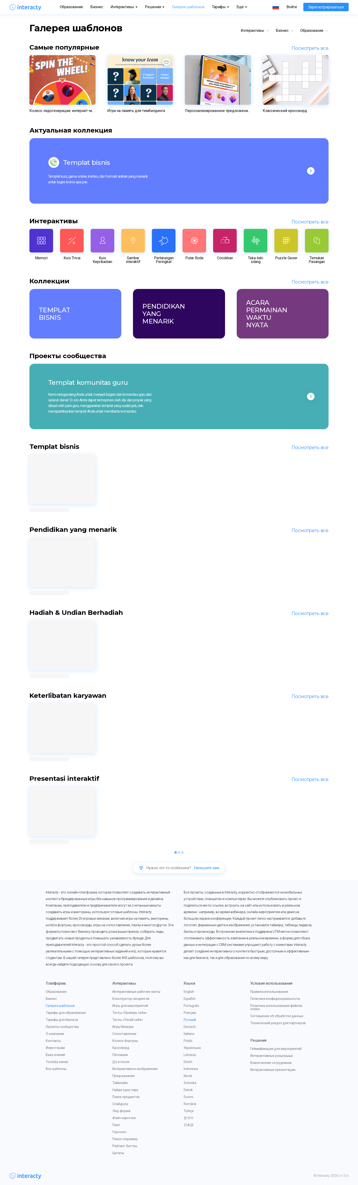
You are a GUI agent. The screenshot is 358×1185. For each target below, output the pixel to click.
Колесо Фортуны (125, 1041)
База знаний (55, 1055)
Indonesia (191, 1069)
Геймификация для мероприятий (275, 1049)
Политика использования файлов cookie (276, 1007)
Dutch (188, 1062)
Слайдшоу (120, 1104)
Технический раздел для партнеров (278, 1023)
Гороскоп (119, 1132)
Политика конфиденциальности (275, 999)
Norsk (188, 1076)
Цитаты (118, 1153)
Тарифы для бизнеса (62, 1020)
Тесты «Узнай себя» (127, 1020)
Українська (192, 1048)
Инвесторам (55, 1048)
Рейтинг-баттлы (124, 1146)
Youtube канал (57, 1062)
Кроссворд (120, 1048)
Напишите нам (206, 868)
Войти (291, 7)
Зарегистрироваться (326, 7)
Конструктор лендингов (130, 999)
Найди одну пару (125, 1090)
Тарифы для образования (66, 1013)
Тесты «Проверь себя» (129, 1013)
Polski (188, 1041)
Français (190, 1013)
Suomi (188, 1097)
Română (190, 1104)
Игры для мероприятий (130, 1006)
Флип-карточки (124, 1118)
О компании (55, 1034)
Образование (71, 7)
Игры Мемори (122, 1027)
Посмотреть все (310, 48)
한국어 (188, 1118)
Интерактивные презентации (272, 1070)
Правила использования (269, 992)
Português (191, 1006)
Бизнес (96, 7)
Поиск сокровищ (125, 1139)
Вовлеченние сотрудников (271, 1063)
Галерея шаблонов (188, 7)
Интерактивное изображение (135, 1069)
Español (189, 999)
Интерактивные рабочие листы (136, 992)
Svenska (190, 1083)
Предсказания (123, 1076)
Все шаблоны (56, 1069)
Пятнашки (120, 1055)
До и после (120, 1062)
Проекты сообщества (62, 1027)
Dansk (188, 1090)
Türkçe (189, 1111)
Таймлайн (120, 1083)
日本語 (188, 1125)
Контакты (53, 1041)
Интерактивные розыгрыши (271, 1056)
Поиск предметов (126, 1097)
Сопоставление (124, 1034)
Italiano (189, 1034)
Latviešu (190, 1055)
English (189, 992)
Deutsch (190, 1027)
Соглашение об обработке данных (276, 1016)
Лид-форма (121, 1111)
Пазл (116, 1125)
